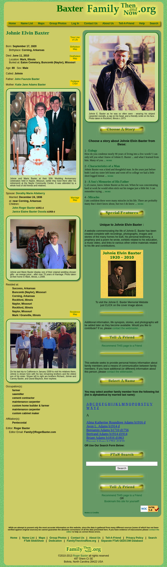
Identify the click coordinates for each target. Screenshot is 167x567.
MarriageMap (75, 199)
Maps (41, 23)
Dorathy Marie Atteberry (30, 193)
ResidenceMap (75, 313)
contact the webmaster (125, 328)
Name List (27, 23)
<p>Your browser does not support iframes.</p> (120, 420)
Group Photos (57, 23)
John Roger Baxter (23, 207)
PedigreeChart (75, 82)
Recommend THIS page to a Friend (122, 344)
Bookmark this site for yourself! (121, 501)
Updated (135, 513)
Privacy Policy (134, 537)
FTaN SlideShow (34, 540)
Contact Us (90, 23)
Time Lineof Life (75, 38)
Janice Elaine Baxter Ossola (29, 211)
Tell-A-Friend (126, 23)
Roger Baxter (80, 555)
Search (154, 23)
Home (12, 23)
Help (142, 23)
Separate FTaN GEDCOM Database (122, 540)
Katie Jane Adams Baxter (30, 84)
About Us (108, 23)
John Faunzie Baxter (27, 79)
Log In (75, 23)
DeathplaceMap (75, 57)
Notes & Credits (92, 513)
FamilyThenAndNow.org (81, 540)
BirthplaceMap (75, 48)
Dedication (55, 540)
